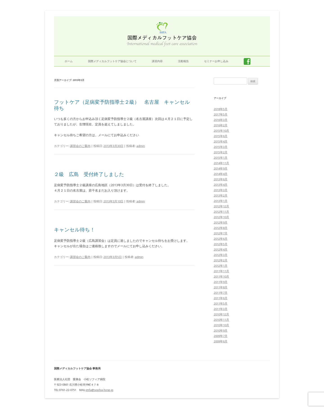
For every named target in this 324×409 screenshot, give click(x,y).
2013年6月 (220, 179)
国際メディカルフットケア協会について (112, 61)
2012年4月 (220, 249)
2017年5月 (220, 114)
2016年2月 (220, 125)
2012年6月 (220, 239)
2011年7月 (220, 293)
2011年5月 (220, 303)
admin (140, 146)
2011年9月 (220, 282)
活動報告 (183, 61)
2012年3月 (220, 255)
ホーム (69, 61)
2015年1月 (220, 158)
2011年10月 (221, 276)
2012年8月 (220, 228)
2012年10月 (221, 217)
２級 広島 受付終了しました (89, 174)
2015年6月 (220, 136)
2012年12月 (221, 206)
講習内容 (157, 61)
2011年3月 (220, 309)
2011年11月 (221, 271)
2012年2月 (220, 260)
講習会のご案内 (80, 146)
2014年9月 (220, 168)
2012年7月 (220, 233)
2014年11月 (221, 163)
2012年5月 (220, 244)
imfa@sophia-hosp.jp (99, 390)
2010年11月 (221, 320)
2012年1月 (220, 266)
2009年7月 (220, 336)
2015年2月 (220, 152)
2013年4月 (220, 185)
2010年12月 (221, 314)
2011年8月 (220, 287)
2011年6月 (220, 298)
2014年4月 (220, 174)
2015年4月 (220, 141)
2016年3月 (220, 120)
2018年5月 (220, 109)
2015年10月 (221, 131)
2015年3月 (220, 147)
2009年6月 (220, 341)
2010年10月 (221, 325)
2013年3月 (220, 190)
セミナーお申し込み (216, 61)
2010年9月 (220, 330)
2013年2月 (220, 195)
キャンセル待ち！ (74, 229)
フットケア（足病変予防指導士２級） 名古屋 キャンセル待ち (122, 104)
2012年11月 (221, 212)
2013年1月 (220, 201)
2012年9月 (220, 222)
